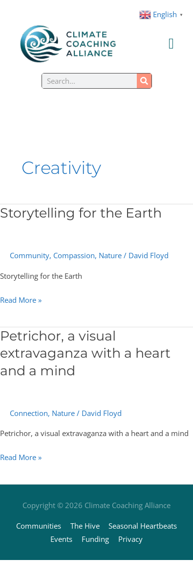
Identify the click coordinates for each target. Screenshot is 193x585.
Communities (38, 526)
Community (29, 255)
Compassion (74, 255)
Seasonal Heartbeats (142, 526)
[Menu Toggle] (171, 43)
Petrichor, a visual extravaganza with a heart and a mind (85, 353)
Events (61, 539)
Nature (110, 255)
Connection (29, 413)
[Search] (144, 80)
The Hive (85, 526)
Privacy (130, 539)
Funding (95, 539)
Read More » (21, 299)
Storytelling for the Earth (81, 213)
